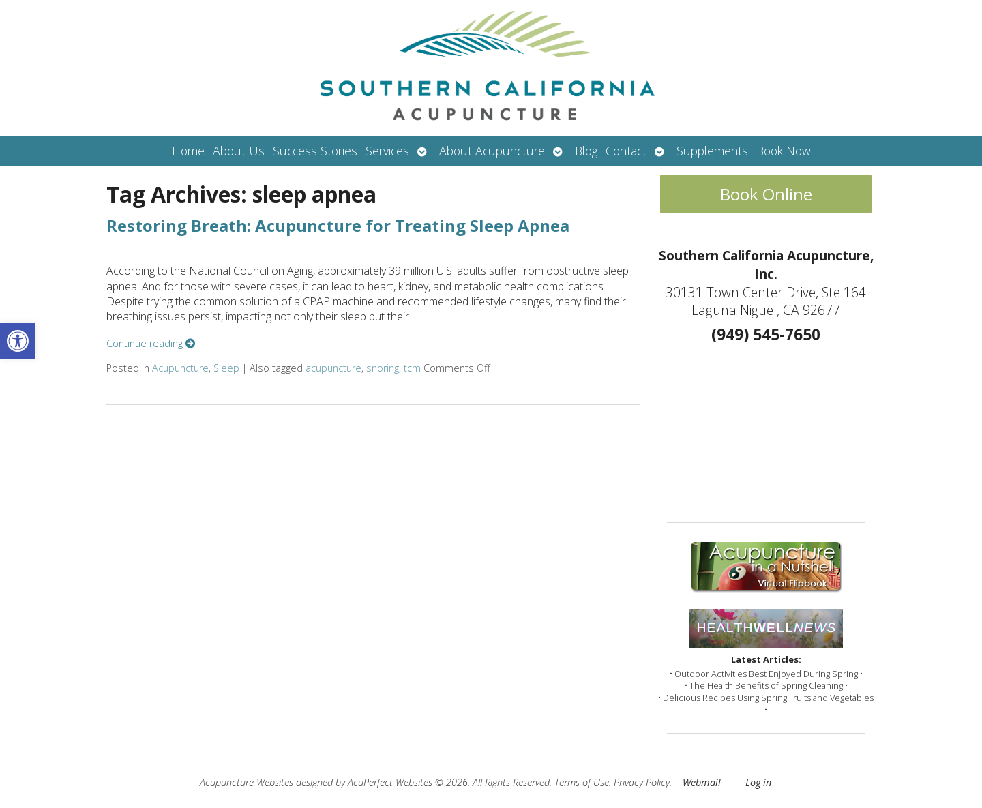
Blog (586, 151)
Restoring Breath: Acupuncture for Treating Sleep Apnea (337, 225)
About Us (239, 151)
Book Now (783, 151)
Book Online (766, 194)
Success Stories (315, 151)
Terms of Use (581, 782)
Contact (626, 151)
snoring (382, 367)
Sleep (226, 367)
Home (188, 151)
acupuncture (333, 367)
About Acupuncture (492, 151)
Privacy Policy (642, 782)
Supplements (712, 151)
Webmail (702, 782)
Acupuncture (180, 367)
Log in (758, 782)
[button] (17, 341)
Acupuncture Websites (246, 782)
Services (387, 151)
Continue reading (150, 343)
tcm (412, 367)
